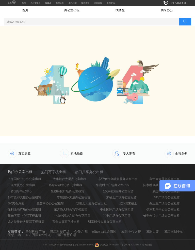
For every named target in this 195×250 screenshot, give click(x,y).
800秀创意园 (16, 203)
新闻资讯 (111, 3)
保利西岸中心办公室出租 (163, 209)
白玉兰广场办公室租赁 (164, 203)
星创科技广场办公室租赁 (67, 191)
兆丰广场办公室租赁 (117, 215)
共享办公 (60, 3)
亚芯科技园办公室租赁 (118, 191)
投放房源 (85, 3)
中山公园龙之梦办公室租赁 (72, 215)
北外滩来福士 (128, 203)
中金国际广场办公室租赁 (117, 209)
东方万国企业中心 (38, 235)
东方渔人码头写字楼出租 (70, 209)
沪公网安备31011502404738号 (111, 245)
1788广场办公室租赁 (166, 197)
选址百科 (98, 3)
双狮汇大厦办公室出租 (91, 203)
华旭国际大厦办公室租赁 (73, 197)
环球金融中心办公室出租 (65, 185)
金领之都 (80, 231)
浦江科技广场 (60, 231)
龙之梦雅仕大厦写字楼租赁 (26, 222)
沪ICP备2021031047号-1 (133, 245)
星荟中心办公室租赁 (50, 203)
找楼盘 (48, 3)
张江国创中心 (174, 231)
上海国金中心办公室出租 (24, 179)
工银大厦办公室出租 (21, 185)
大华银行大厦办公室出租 (69, 179)
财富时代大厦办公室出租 (105, 222)
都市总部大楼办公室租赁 (24, 197)
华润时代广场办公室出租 (112, 185)
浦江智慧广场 (66, 235)
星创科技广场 (35, 231)
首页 (24, 3)
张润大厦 (152, 231)
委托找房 (73, 3)
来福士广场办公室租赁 (121, 197)
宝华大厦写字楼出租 (66, 222)
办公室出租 (35, 3)
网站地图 (148, 245)
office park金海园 (104, 231)
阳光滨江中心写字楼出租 (24, 215)
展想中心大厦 (131, 231)
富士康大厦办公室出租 (164, 179)
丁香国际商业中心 (20, 191)
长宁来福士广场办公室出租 (161, 215)
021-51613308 (178, 3)
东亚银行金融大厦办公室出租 (118, 179)
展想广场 (14, 235)
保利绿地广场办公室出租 (24, 209)
